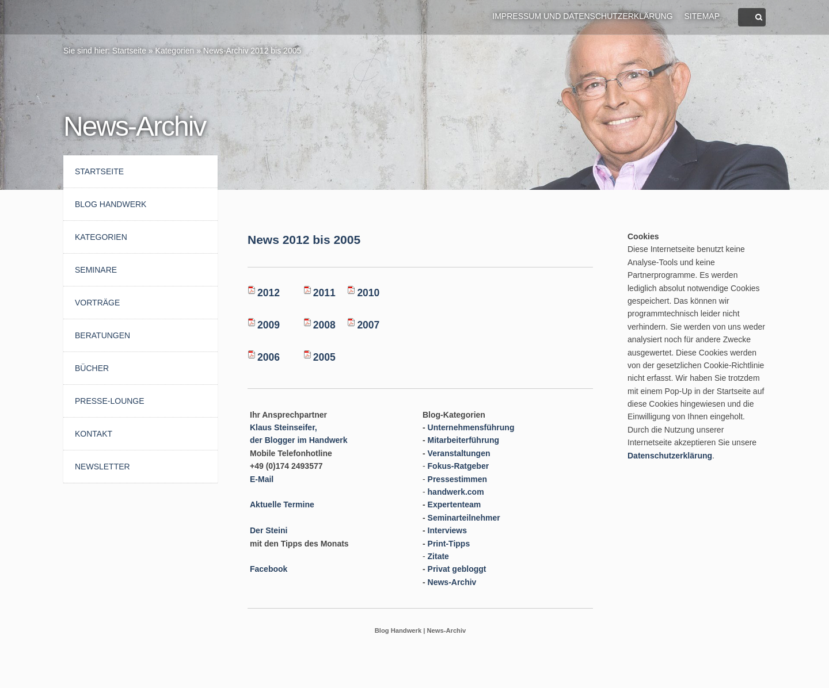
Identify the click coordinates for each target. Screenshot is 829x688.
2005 (324, 357)
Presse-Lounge (109, 401)
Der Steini (268, 530)
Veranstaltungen (459, 453)
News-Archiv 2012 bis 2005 (252, 50)
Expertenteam (454, 504)
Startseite (129, 50)
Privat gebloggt (457, 569)
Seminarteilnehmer (464, 517)
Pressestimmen (458, 479)
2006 (268, 357)
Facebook (268, 569)
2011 (324, 293)
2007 (368, 325)
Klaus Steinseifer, (283, 427)
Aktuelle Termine (282, 504)
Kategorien (175, 50)
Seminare (96, 269)
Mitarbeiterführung (463, 440)
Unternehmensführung (471, 427)
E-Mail (261, 479)
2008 (324, 325)
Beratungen (102, 335)
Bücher (92, 368)
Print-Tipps (449, 543)
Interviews (447, 530)
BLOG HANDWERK (110, 204)
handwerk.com (456, 491)
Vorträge (97, 302)
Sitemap (702, 16)
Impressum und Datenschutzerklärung (582, 16)
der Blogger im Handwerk (299, 440)
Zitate (438, 556)
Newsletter (102, 466)
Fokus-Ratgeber (458, 466)
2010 (368, 293)
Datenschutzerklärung (670, 455)
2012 (268, 293)
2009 (268, 325)
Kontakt (93, 433)
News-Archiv (452, 582)
